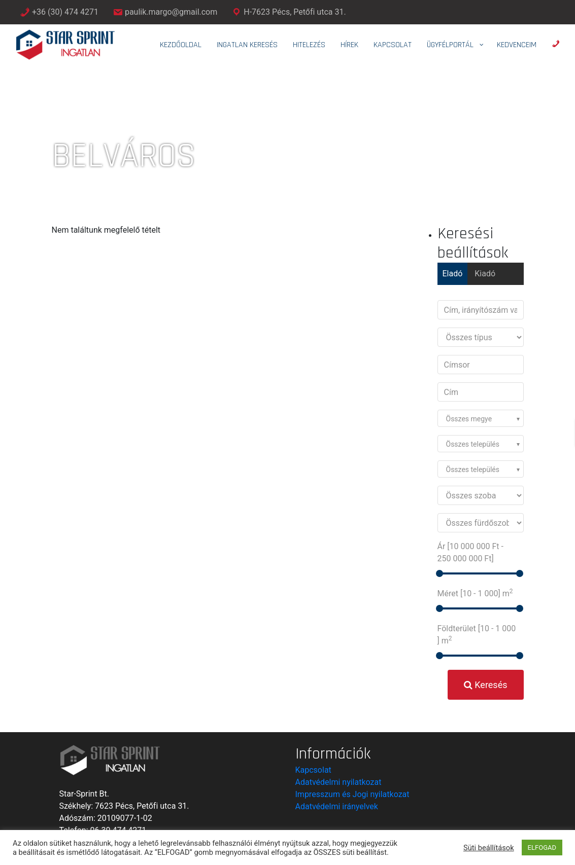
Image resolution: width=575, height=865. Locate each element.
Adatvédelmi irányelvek (336, 806)
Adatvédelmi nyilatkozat (338, 782)
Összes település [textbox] (473, 444)
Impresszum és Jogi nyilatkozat (352, 794)
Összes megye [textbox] (469, 419)
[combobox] (480, 418)
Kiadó (485, 273)
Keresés (486, 684)
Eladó (453, 273)
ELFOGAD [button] (542, 847)
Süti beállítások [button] (488, 847)
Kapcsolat (313, 770)
